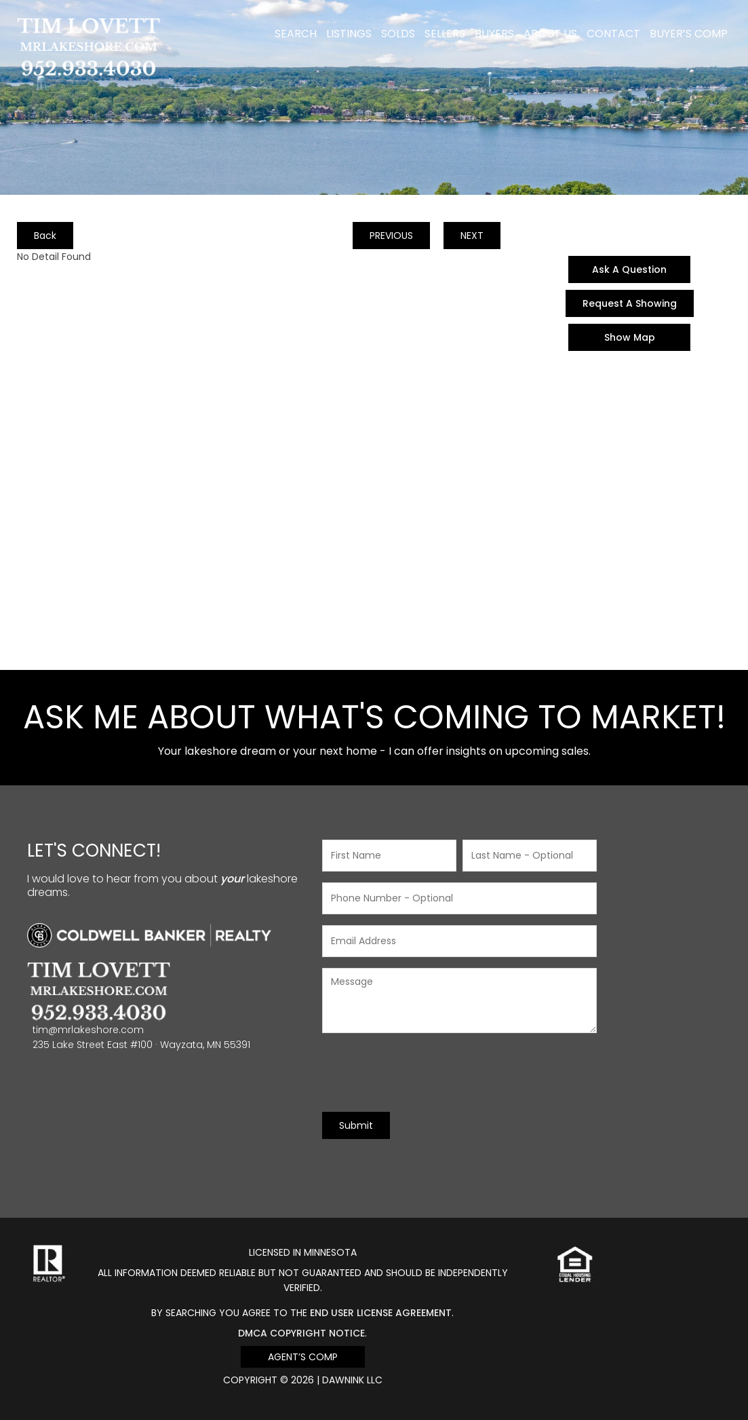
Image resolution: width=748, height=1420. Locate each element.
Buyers (494, 33)
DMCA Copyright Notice (301, 1333)
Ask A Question (629, 269)
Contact (613, 33)
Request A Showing (630, 303)
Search (296, 33)
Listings (349, 33)
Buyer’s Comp (689, 33)
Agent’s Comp (303, 1357)
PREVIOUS (391, 235)
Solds (398, 33)
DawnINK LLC (352, 1380)
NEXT (472, 235)
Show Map (629, 337)
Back (45, 235)
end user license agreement (381, 1313)
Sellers (445, 33)
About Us (550, 33)
